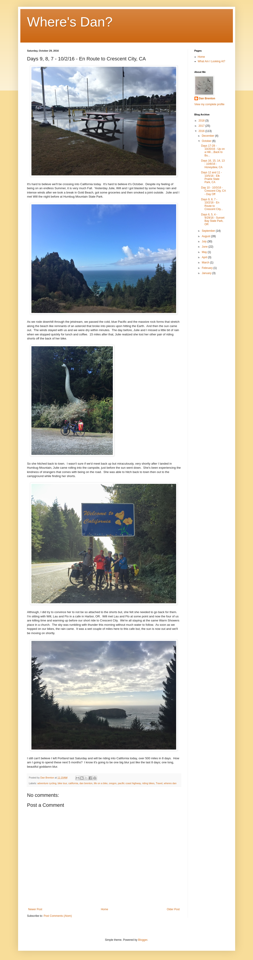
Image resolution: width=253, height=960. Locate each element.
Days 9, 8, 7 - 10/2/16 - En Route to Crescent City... (212, 204)
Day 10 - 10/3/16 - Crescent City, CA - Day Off (213, 191)
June (205, 246)
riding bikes (148, 783)
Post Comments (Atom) (58, 915)
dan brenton (85, 783)
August (206, 236)
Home (104, 909)
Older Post (173, 909)
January (207, 273)
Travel (159, 783)
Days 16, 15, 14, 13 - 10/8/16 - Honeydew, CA (213, 164)
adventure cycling (46, 783)
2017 (202, 125)
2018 (202, 120)
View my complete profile (209, 104)
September (209, 230)
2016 (202, 131)
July (204, 241)
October (207, 141)
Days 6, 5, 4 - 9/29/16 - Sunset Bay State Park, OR (212, 219)
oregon (113, 783)
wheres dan (170, 783)
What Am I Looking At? (211, 61)
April (205, 257)
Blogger (142, 939)
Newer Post (35, 909)
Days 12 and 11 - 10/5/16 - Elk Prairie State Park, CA (211, 177)
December (208, 135)
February (207, 268)
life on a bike (101, 783)
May (205, 252)
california (73, 783)
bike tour (62, 783)
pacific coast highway (129, 783)
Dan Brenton (207, 98)
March (206, 262)
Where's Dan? (70, 21)
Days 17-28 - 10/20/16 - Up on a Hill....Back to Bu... (213, 150)
